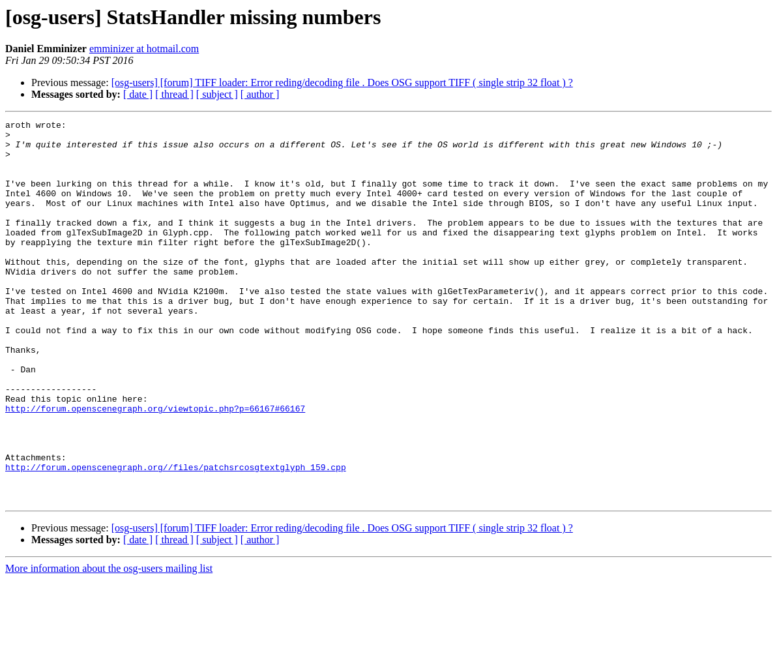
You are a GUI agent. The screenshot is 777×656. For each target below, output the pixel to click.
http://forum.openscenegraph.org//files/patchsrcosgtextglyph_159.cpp (175, 537)
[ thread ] (174, 94)
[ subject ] (217, 94)
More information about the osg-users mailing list (109, 644)
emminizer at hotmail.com (144, 48)
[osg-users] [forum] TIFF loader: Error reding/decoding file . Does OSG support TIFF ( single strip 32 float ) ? (342, 82)
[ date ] (138, 94)
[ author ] (260, 94)
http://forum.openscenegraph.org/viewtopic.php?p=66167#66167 (155, 467)
